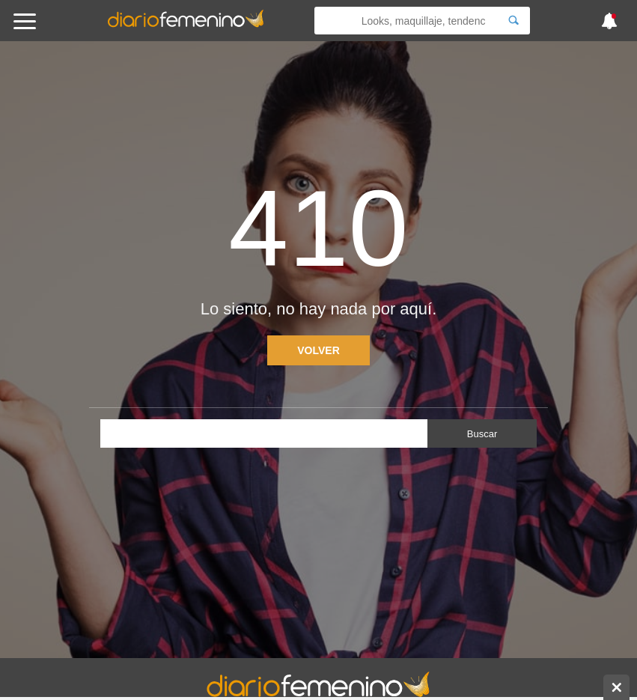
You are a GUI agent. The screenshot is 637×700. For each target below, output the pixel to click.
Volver (318, 350)
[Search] (513, 20)
